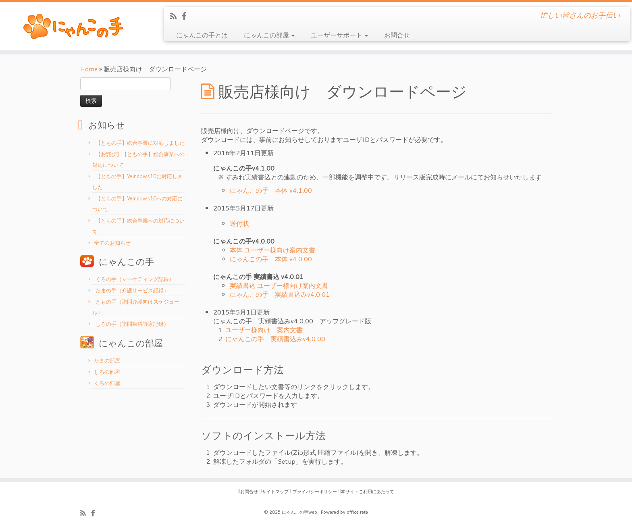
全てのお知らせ (112, 242)
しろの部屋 (107, 371)
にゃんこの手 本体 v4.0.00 (271, 258)
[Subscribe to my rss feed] (176, 16)
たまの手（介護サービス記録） (131, 290)
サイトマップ (275, 491)
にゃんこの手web (299, 512)
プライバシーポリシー (315, 491)
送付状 (239, 223)
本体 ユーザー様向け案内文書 (272, 249)
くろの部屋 (107, 383)
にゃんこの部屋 (269, 35)
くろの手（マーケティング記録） (134, 279)
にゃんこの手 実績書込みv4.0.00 (275, 338)
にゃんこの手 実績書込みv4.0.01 (280, 294)
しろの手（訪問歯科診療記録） (131, 323)
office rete (357, 512)
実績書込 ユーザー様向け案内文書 (279, 285)
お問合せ (397, 35)
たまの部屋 (107, 360)
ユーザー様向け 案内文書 (264, 329)
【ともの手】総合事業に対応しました (139, 142)
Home (89, 68)
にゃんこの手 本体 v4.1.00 (271, 190)
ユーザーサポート (339, 35)
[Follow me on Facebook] (187, 16)
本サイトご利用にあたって (367, 491)
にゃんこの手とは (202, 35)
